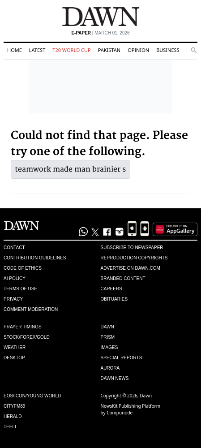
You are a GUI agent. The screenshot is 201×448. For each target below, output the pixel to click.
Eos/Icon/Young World (32, 395)
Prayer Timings (23, 326)
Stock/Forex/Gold (27, 337)
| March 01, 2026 (100, 32)
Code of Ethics (23, 268)
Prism (108, 337)
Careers (111, 288)
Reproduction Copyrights (134, 257)
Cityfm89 (14, 406)
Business (168, 50)
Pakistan (109, 50)
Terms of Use (20, 288)
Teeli (10, 426)
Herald (13, 416)
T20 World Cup (71, 50)
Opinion (138, 50)
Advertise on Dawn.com (130, 268)
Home (14, 50)
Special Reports (121, 357)
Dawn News (115, 378)
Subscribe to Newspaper (132, 247)
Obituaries (114, 299)
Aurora (110, 368)
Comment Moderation (31, 309)
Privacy (13, 299)
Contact (14, 247)
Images (109, 347)
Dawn (107, 326)
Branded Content (123, 278)
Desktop (14, 357)
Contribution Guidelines (35, 257)
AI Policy (15, 278)
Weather (15, 347)
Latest (37, 50)
